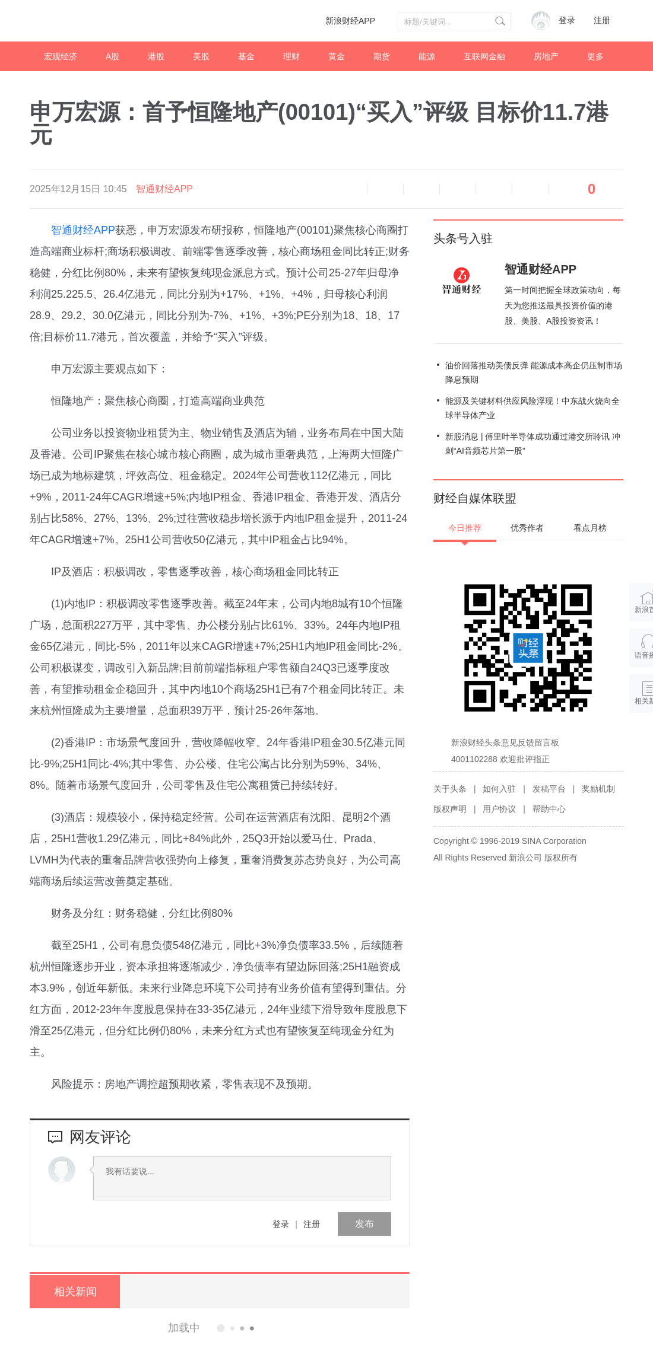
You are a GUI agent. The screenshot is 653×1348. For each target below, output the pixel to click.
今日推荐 (464, 528)
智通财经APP (164, 189)
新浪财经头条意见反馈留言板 (505, 742)
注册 (602, 20)
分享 (530, 189)
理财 (291, 56)
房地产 (546, 56)
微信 (494, 189)
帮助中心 (549, 809)
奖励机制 (598, 788)
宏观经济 (60, 56)
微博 (458, 189)
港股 (156, 56)
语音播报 (349, 189)
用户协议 (499, 809)
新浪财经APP (350, 21)
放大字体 (421, 189)
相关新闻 (74, 1292)
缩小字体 (385, 189)
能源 (427, 56)
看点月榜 (590, 528)
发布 (364, 1224)
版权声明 (450, 809)
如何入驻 (499, 788)
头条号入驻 (463, 238)
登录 (280, 1224)
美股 (201, 56)
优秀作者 (527, 528)
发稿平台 (549, 788)
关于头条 (450, 788)
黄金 (336, 56)
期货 (381, 56)
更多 (595, 56)
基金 (246, 56)
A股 (112, 56)
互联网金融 (484, 56)
